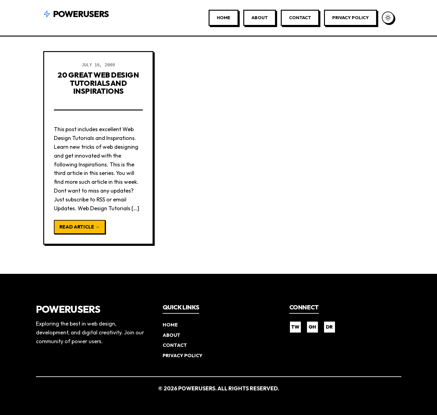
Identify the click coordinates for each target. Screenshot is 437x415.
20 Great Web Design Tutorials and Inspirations (98, 83)
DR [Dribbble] (329, 327)
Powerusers (76, 14)
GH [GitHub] (312, 327)
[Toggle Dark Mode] (388, 18)
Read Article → (79, 227)
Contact (300, 17)
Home (223, 17)
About (260, 17)
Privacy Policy (350, 17)
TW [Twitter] (295, 327)
